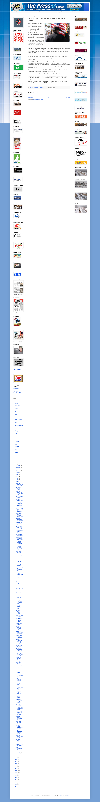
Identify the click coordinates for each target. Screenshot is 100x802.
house (16, 414)
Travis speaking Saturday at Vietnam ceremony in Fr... (19, 504)
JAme (16, 416)
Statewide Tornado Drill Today (19, 683)
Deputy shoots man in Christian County (19, 620)
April (17, 479)
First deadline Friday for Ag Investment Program (19, 701)
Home (29, 12)
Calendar (71, 12)
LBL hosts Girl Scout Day (19, 579)
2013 (16, 775)
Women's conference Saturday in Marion (19, 718)
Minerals (16, 420)
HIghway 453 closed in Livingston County (18, 659)
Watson (16, 433)
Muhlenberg (17, 424)
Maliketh (59, 795)
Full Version (15, 12)
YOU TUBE (15, 391)
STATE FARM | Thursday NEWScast (19, 564)
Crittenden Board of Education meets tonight (19, 538)
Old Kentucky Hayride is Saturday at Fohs (19, 543)
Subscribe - (23, 12)
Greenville (17, 413)
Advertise (54, 12)
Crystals (16, 408)
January (18, 753)
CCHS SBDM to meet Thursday (19, 586)
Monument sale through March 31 (19, 675)
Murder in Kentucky (19, 425)
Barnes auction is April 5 (19, 497)
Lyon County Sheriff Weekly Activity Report (19, 654)
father (16, 410)
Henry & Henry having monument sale (19, 607)
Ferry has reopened (18, 705)
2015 (16, 772)
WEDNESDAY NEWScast (19, 646)
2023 (16, 757)
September (18, 470)
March (17, 481)
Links (65, 12)
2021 (16, 761)
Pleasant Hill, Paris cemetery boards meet (19, 632)
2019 (16, 765)
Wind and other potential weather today (19, 573)
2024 (16, 756)
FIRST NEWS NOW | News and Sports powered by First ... (19, 554)
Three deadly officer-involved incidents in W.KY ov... (19, 595)
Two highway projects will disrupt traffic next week (19, 548)
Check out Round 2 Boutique (19, 616)
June (17, 476)
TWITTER (15, 389)
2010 (16, 781)
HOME (16, 440)
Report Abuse (16, 369)
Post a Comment (33, 94)
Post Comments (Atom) (38, 99)
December (18, 465)
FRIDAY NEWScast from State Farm (18, 628)
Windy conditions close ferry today (19, 722)
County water (17, 405)
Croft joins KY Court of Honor (19, 500)
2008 (16, 784)
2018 (16, 766)
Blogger (68, 795)
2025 (16, 464)
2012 (16, 777)
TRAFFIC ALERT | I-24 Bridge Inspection (19, 590)
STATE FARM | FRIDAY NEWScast (19, 692)
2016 (16, 770)
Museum (16, 427)
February (18, 752)
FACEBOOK (16, 388)
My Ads (60, 12)
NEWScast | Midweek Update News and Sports (19, 727)
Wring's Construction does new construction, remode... (19, 641)
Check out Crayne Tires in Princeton (19, 583)
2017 (16, 768)
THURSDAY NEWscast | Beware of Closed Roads (19, 515)
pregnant (16, 428)
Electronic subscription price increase (19, 519)
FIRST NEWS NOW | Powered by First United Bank (19, 601)
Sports (34, 12)
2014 (16, 774)
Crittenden (17, 406)
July (17, 474)
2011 (16, 779)
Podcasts (16, 455)
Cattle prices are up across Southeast (19, 531)
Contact (47, 12)
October (18, 469)
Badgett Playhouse (18, 402)
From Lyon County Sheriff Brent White (19, 736)
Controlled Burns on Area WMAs (19, 535)
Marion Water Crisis (19, 419)
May (17, 478)
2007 (16, 786)
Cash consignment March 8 (19, 748)
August (17, 472)
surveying (17, 431)
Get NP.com (79, 12)
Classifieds (17, 446)
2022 (16, 759)
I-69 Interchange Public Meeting (19, 577)
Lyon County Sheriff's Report (18, 488)
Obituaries (41, 12)
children (16, 403)
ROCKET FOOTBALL (18, 392)
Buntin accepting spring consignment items (19, 568)
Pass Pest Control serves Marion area (19, 484)
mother (16, 422)
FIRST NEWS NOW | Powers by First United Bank (19, 493)
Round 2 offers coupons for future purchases (19, 713)
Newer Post (30, 97)
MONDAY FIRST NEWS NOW (19, 745)
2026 (16, 462)
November (18, 467)
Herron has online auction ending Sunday (19, 708)
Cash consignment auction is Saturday (19, 732)
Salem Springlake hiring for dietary (19, 696)
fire (15, 411)
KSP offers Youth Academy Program (19, 523)
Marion (16, 417)
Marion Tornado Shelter (19, 624)
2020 (16, 763)
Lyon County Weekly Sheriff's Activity (18, 612)
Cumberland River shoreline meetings (18, 559)
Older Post (67, 97)
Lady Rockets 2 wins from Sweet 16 (19, 679)
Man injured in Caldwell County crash (19, 636)
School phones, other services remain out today (19, 688)
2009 (16, 783)
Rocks (16, 430)
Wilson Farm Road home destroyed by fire (19, 650)
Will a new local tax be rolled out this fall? (19, 527)
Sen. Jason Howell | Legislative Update (18, 670)
